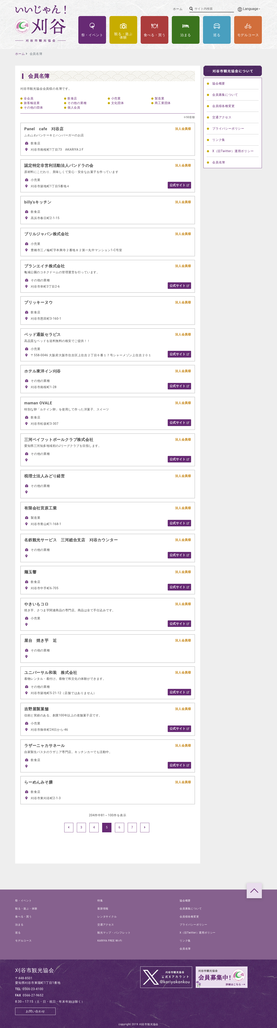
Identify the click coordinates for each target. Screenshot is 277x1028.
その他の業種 (77, 103)
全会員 (28, 98)
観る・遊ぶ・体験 (26, 908)
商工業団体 (163, 103)
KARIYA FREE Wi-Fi (109, 940)
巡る (18, 932)
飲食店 (72, 98)
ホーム (177, 9)
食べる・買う (23, 916)
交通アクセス (222, 117)
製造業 (159, 98)
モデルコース (23, 940)
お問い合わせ (35, 1011)
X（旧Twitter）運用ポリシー (233, 151)
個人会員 (74, 107)
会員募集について (225, 94)
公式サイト (179, 185)
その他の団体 (33, 107)
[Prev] (68, 827)
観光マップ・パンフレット (114, 932)
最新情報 (102, 908)
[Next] (144, 827)
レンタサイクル (107, 916)
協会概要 (218, 83)
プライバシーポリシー (228, 128)
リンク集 (218, 140)
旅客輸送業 (32, 103)
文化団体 (117, 103)
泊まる (19, 924)
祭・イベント (23, 900)
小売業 (116, 98)
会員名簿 (218, 162)
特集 (100, 900)
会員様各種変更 (223, 106)
